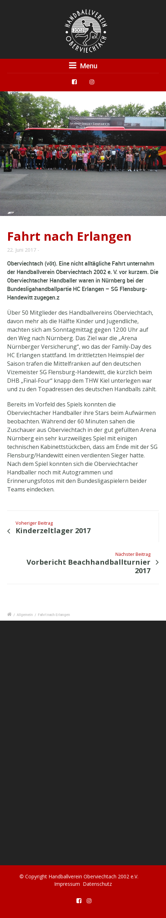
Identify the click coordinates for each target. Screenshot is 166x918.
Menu (83, 65)
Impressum (67, 883)
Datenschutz (97, 883)
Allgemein (25, 614)
